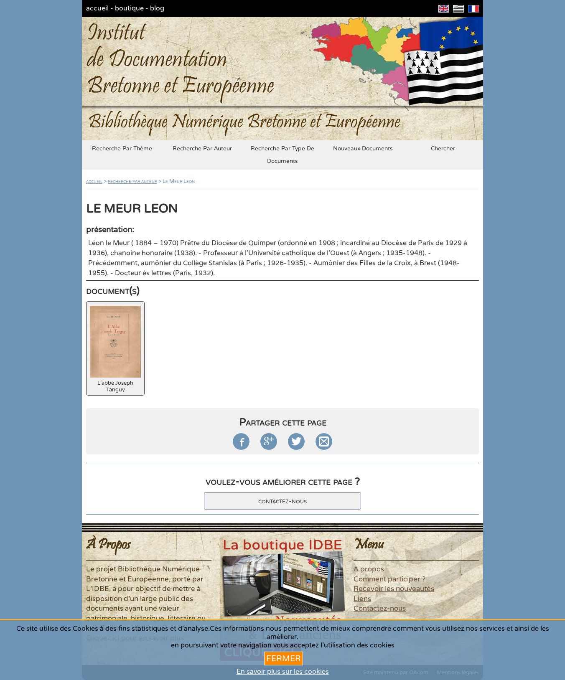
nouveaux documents (363, 148)
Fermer (283, 658)
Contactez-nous (380, 608)
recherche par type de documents (282, 155)
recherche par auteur (202, 148)
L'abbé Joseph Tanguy (115, 349)
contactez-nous (282, 501)
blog (157, 8)
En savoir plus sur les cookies (283, 671)
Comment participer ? (389, 579)
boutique (129, 8)
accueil (97, 8)
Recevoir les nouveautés (394, 589)
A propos (369, 569)
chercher (443, 148)
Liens (362, 599)
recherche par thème (122, 148)
